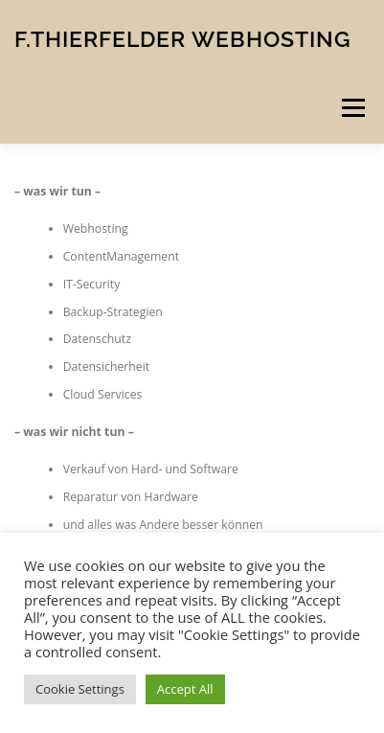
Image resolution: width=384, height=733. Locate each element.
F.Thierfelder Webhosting (182, 38)
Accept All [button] (185, 689)
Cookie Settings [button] (79, 689)
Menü (352, 108)
